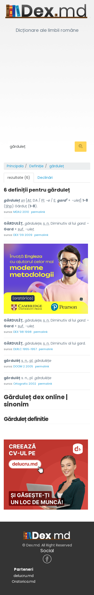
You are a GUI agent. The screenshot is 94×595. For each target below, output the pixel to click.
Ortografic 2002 (24, 384)
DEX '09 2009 (22, 235)
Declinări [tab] (45, 177)
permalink (38, 212)
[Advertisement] (47, 82)
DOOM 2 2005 (23, 366)
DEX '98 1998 (22, 332)
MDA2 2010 (21, 212)
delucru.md (24, 575)
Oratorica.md (23, 581)
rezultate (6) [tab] (19, 177)
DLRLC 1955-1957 (25, 349)
